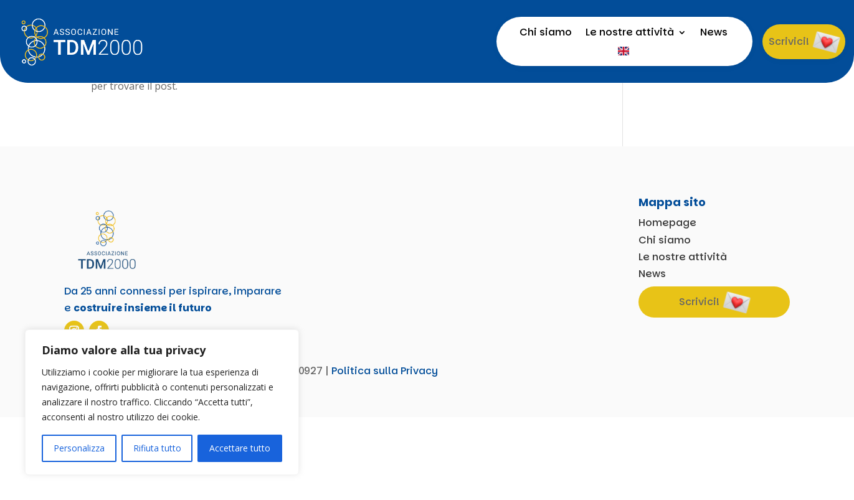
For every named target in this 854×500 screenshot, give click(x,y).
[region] (162, 402)
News (714, 33)
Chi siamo (546, 33)
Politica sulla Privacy (384, 453)
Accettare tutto (239, 448)
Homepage (667, 306)
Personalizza (79, 448)
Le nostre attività (630, 33)
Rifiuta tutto (157, 448)
